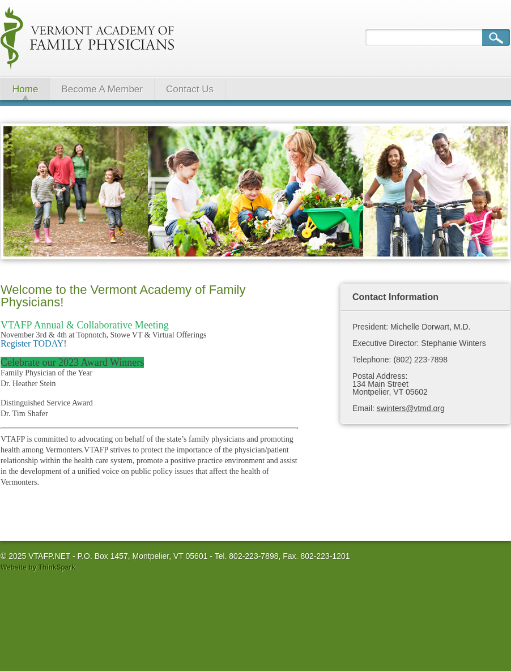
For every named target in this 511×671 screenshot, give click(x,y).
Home (25, 89)
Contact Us (190, 89)
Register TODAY (32, 343)
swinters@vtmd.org (411, 408)
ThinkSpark (56, 567)
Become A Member (102, 89)
